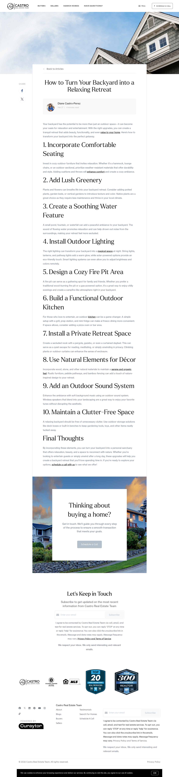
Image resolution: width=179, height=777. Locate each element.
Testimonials (85, 709)
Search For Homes (88, 714)
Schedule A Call (87, 718)
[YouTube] (39, 708)
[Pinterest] (34, 708)
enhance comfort (96, 171)
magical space (105, 251)
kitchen (92, 316)
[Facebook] (20, 708)
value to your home (110, 132)
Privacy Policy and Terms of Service (94, 638)
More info (137, 773)
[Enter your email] (82, 615)
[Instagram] (45, 708)
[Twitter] (25, 708)
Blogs (58, 714)
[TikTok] (20, 714)
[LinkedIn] (29, 708)
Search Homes (71, 6)
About (59, 709)
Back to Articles (55, 68)
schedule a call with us (63, 464)
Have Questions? (93, 6)
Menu (142, 6)
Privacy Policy (153, 761)
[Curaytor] (31, 728)
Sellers (54, 6)
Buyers (41, 6)
